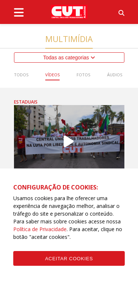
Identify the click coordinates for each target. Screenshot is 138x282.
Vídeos (52, 74)
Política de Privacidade (40, 229)
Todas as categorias (69, 57)
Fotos (83, 74)
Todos (21, 74)
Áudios (114, 74)
